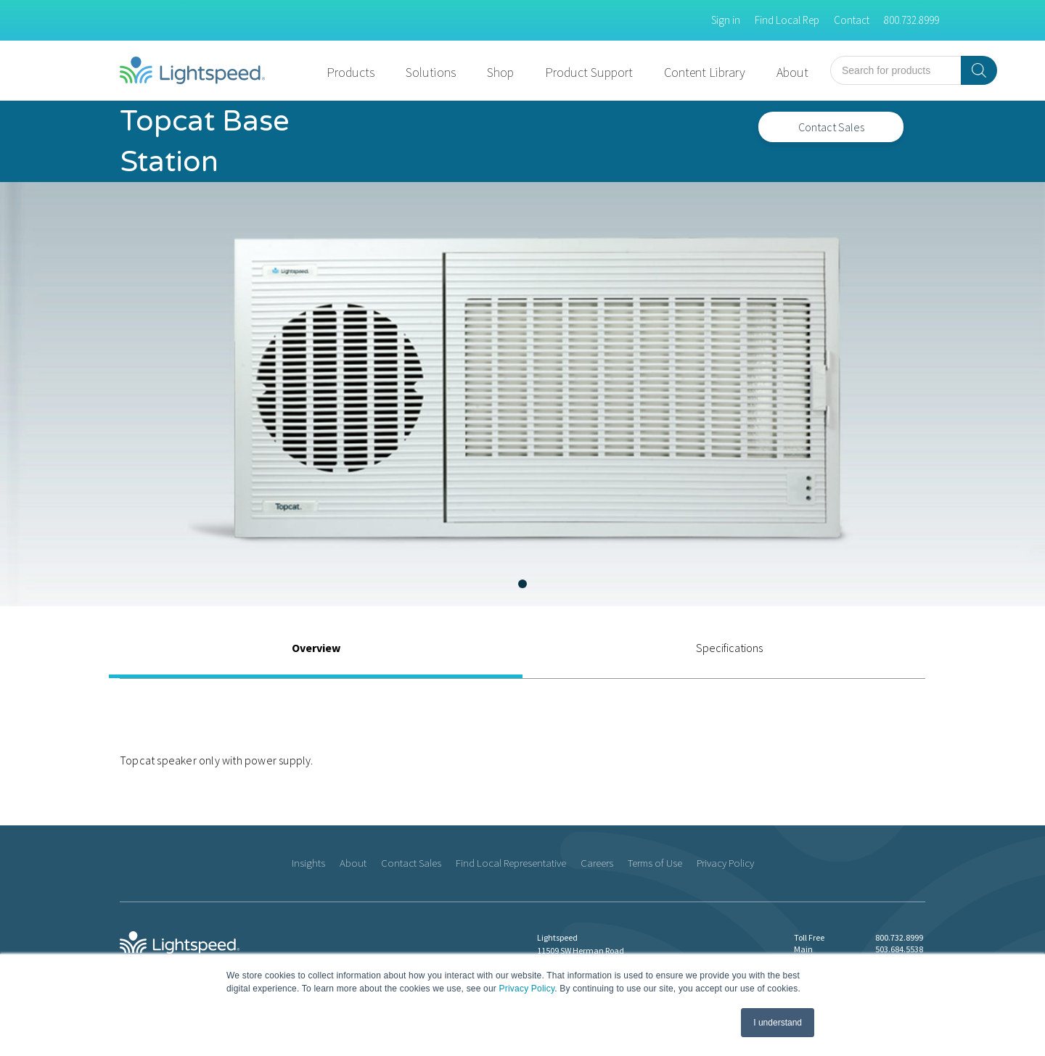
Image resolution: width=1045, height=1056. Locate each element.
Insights (308, 863)
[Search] (979, 70)
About (792, 72)
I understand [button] (777, 1023)
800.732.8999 (911, 20)
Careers (597, 863)
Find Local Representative (511, 863)
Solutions (431, 72)
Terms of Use (655, 863)
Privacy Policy (527, 988)
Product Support (589, 72)
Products (350, 72)
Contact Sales (831, 127)
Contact (851, 20)
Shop (500, 72)
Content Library (704, 72)
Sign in (725, 20)
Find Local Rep (787, 20)
